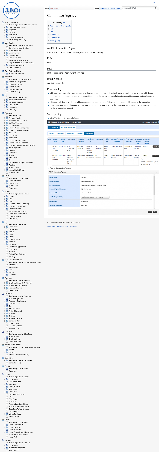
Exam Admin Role (15, 181)
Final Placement (14, 308)
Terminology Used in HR (17, 224)
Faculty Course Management (19, 128)
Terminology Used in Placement (20, 296)
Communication (14, 321)
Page (47, 8)
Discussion (54, 8)
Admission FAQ (14, 92)
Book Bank (13, 402)
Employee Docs (14, 339)
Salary (11, 201)
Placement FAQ (14, 328)
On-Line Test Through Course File (21, 163)
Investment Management (17, 211)
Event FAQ (13, 371)
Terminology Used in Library (18, 377)
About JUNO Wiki (62, 226)
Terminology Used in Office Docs (20, 334)
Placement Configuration (17, 301)
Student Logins (14, 53)
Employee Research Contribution (20, 283)
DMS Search (13, 399)
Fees (11, 199)
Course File (13, 135)
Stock (11, 270)
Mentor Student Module (17, 170)
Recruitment (13, 227)
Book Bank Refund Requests (19, 409)
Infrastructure (13, 265)
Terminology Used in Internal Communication (24, 347)
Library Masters (14, 387)
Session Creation (15, 58)
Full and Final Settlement (17, 254)
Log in (155, 2)
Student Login (14, 323)
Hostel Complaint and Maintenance (21, 432)
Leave (11, 234)
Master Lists (13, 35)
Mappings (12, 30)
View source (105, 8)
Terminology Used (15, 115)
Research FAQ (14, 290)
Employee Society (15, 216)
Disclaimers (73, 226)
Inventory (12, 272)
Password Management (17, 65)
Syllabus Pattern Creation (18, 120)
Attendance (13, 138)
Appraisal (12, 242)
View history (116, 8)
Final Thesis (13, 158)
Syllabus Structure (15, 123)
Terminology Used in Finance (19, 194)
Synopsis (12, 150)
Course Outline (14, 125)
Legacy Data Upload (16, 37)
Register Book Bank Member (19, 404)
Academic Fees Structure (18, 100)
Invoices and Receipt (16, 102)
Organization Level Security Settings (21, 63)
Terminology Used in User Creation (21, 45)
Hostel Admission (15, 427)
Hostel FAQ (13, 437)
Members (12, 384)
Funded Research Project (18, 285)
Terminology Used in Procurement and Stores (25, 262)
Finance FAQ (13, 219)
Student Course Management (19, 130)
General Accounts (15, 209)
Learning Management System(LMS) (22, 145)
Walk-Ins (12, 313)
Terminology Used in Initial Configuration (23, 25)
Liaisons (12, 32)
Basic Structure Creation (17, 27)
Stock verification (15, 382)
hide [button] (63, 23)
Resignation (13, 249)
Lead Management (15, 89)
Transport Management (17, 448)
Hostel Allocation (15, 430)
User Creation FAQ (15, 68)
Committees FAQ (15, 363)
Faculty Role (13, 183)
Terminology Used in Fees (18, 97)
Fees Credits (13, 105)
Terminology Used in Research (19, 280)
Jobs (10, 306)
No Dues (12, 252)
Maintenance (13, 267)
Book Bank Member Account (19, 407)
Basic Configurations (16, 299)
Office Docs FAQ (15, 341)
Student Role (13, 186)
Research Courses (15, 288)
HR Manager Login (15, 326)
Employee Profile (15, 239)
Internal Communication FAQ (19, 355)
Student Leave (14, 167)
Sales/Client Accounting (17, 206)
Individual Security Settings (18, 60)
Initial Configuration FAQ (17, 40)
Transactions (13, 389)
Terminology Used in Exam (18, 178)
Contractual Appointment (17, 247)
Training (12, 316)
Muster (11, 232)
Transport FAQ (14, 450)
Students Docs (14, 337)
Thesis (11, 155)
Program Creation (15, 118)
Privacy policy (50, 226)
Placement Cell (14, 304)
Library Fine (13, 392)
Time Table (13, 133)
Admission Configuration (17, 82)
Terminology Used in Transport (19, 443)
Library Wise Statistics (16, 394)
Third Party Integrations (17, 73)
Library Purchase (15, 414)
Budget (11, 196)
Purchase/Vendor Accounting (19, 204)
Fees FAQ (12, 110)
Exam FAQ (13, 188)
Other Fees (13, 107)
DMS (11, 397)
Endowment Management (18, 214)
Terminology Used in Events (18, 369)
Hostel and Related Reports (18, 435)
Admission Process (15, 84)
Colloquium (13, 153)
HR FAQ (12, 257)
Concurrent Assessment (17, 140)
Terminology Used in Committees (20, 360)
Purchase (12, 275)
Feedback (12, 165)
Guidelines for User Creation (19, 48)
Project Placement (15, 311)
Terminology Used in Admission (20, 79)
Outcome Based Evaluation (18, 143)
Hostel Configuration (16, 425)
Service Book (13, 229)
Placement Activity (15, 318)
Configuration (13, 379)
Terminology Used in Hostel (18, 422)
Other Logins (13, 55)
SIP (10, 160)
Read (98, 8)
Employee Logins (15, 50)
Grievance (12, 244)
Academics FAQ (14, 172)
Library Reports (14, 411)
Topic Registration (15, 148)
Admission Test (14, 87)
